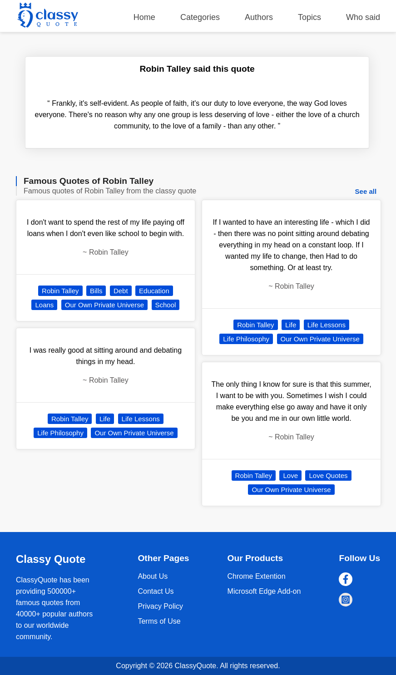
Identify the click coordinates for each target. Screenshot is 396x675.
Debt (121, 291)
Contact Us (155, 591)
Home (144, 17)
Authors (259, 17)
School (165, 305)
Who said (363, 17)
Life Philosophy (60, 433)
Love (290, 475)
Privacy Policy (160, 606)
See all (366, 191)
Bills (96, 291)
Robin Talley (60, 291)
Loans (44, 305)
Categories (200, 17)
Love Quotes (328, 475)
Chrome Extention (257, 576)
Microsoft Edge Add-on (264, 591)
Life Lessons (141, 419)
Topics (309, 17)
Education (154, 291)
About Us (153, 576)
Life (104, 419)
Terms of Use (159, 621)
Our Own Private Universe (104, 305)
